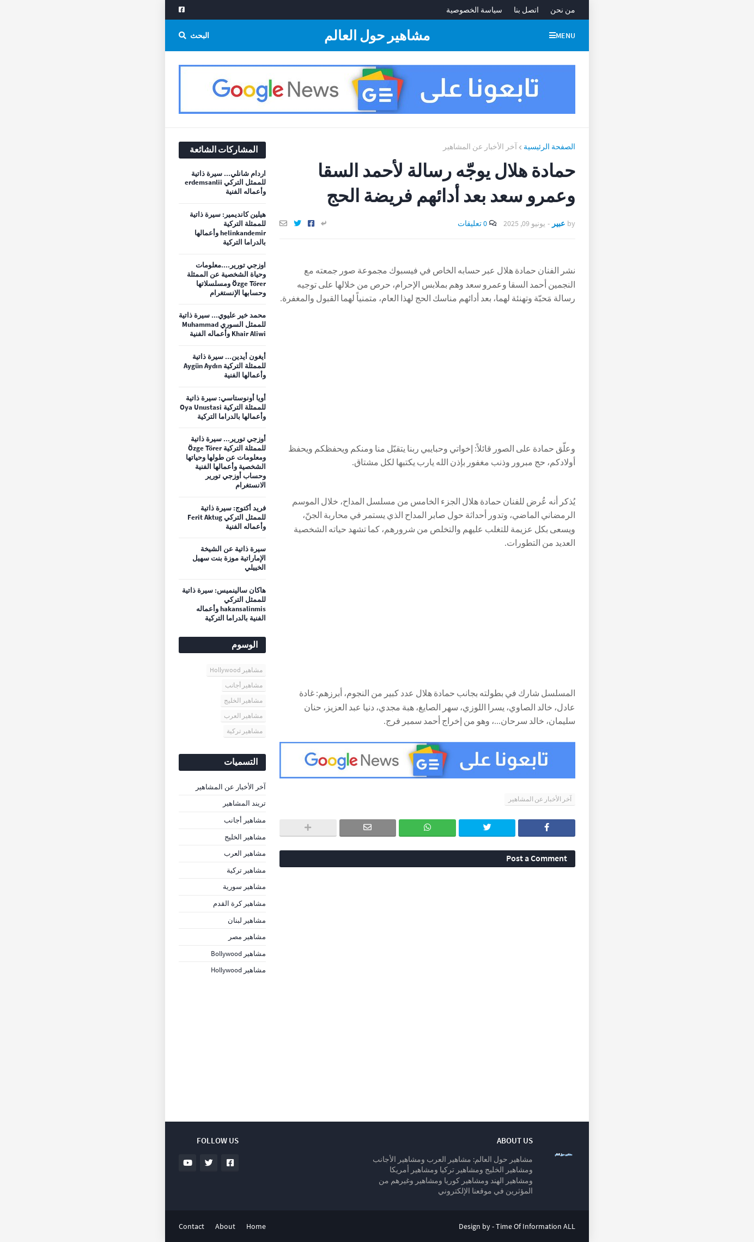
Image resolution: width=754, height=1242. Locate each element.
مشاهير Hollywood (236, 670)
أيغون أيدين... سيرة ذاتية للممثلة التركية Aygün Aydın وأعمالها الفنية (225, 366)
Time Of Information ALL (535, 1226)
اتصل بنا (526, 10)
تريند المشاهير (244, 803)
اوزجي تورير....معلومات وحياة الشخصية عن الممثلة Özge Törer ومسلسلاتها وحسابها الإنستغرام (226, 279)
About (225, 1226)
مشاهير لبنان (247, 920)
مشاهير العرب (243, 715)
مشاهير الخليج (243, 700)
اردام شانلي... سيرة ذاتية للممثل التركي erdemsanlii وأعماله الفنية (225, 183)
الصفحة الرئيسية (549, 146)
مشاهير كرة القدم (239, 903)
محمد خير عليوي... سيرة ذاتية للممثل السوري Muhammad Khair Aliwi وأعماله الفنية (222, 324)
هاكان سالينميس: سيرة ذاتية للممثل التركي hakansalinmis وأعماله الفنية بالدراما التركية (224, 604)
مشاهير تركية (245, 731)
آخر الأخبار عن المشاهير (480, 146)
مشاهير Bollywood (238, 953)
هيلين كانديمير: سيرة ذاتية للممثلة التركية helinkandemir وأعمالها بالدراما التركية (228, 228)
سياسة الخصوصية (474, 10)
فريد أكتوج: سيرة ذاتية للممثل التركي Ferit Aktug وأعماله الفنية (226, 517)
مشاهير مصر (247, 936)
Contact (191, 1226)
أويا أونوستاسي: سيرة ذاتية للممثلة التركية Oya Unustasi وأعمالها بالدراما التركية (223, 407)
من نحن (562, 10)
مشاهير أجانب (244, 685)
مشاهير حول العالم (377, 35)
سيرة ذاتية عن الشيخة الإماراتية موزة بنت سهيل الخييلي (229, 558)
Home (256, 1226)
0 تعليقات (472, 223)
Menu (565, 35)
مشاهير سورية (244, 886)
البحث (199, 35)
